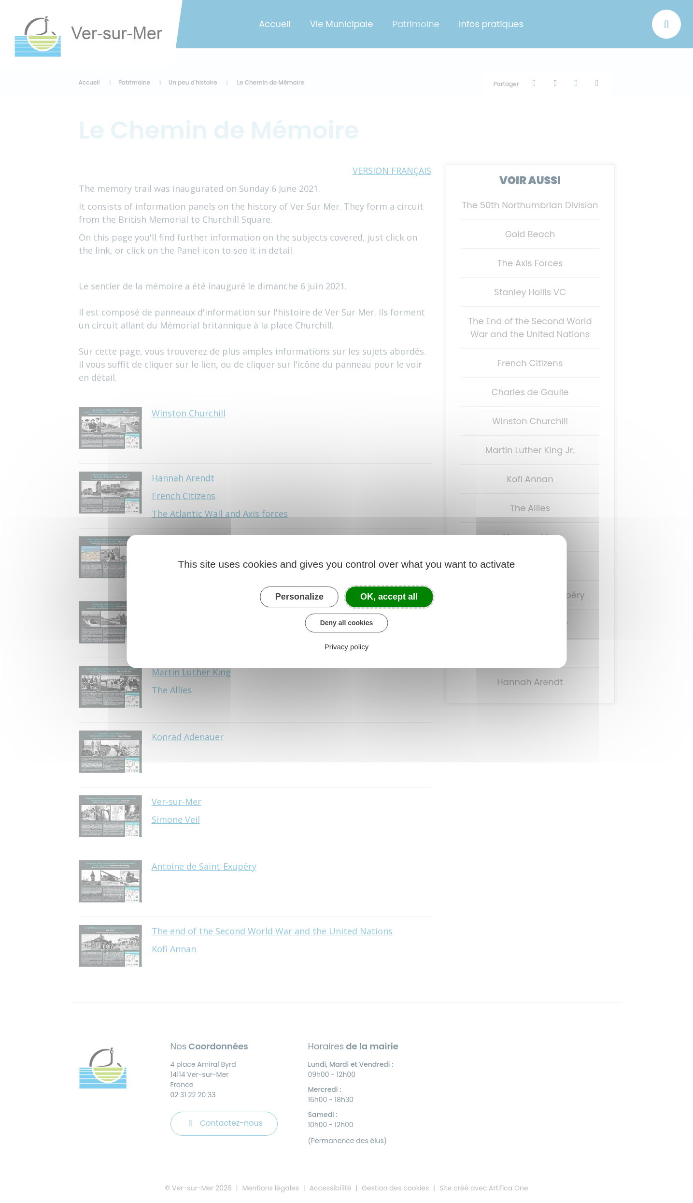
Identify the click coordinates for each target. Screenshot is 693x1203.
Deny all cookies (346, 623)
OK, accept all (389, 597)
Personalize (299, 597)
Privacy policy (347, 647)
